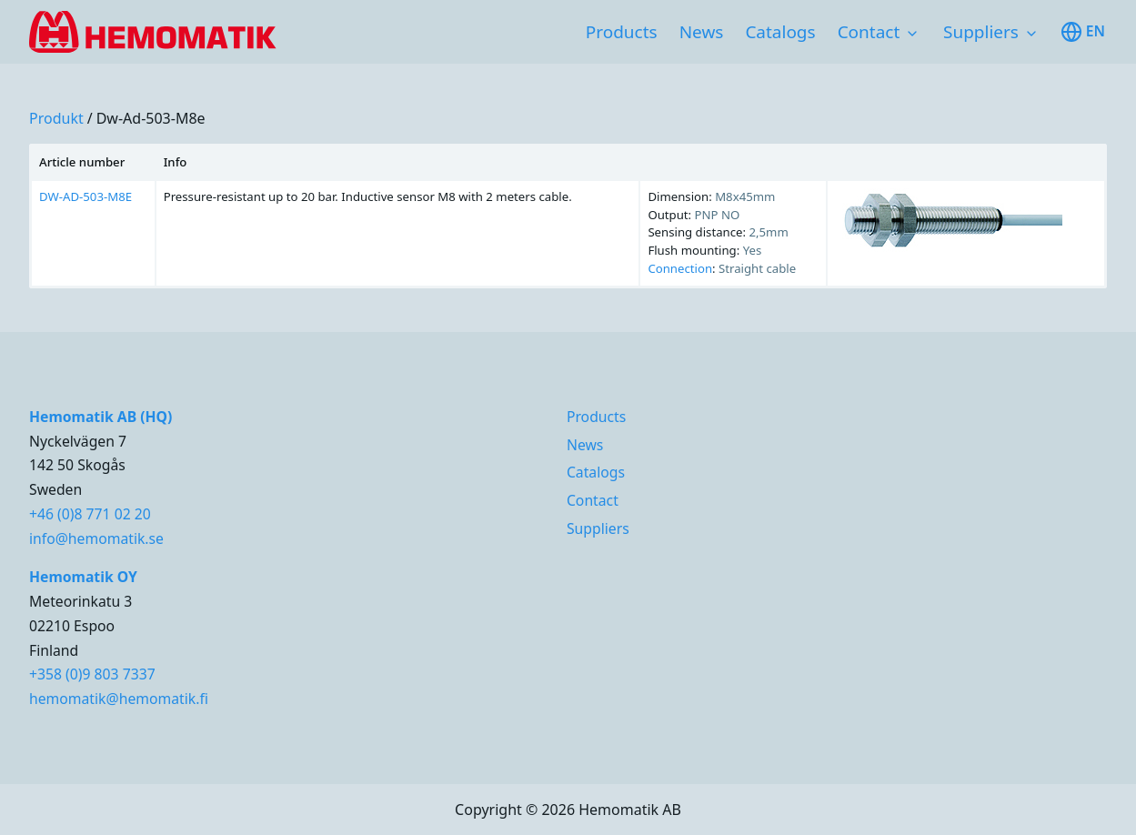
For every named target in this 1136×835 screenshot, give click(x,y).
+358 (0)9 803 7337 (92, 674)
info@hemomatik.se (96, 538)
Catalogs (780, 32)
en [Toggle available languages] (1083, 32)
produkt (56, 118)
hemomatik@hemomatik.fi (118, 699)
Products (622, 32)
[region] (568, 216)
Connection (680, 268)
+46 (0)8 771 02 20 (90, 514)
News (701, 32)
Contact (869, 32)
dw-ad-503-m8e (151, 118)
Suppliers (981, 32)
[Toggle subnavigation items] (912, 34)
